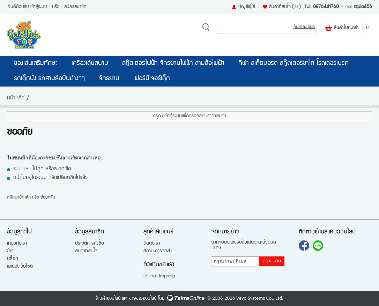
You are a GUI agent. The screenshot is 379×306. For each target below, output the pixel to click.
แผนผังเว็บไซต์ (20, 266)
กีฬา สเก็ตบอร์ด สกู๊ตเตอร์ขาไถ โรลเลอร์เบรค (293, 63)
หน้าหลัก (15, 98)
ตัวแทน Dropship (159, 276)
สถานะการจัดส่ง (157, 251)
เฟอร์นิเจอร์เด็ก (151, 79)
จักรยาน (109, 79)
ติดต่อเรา (151, 243)
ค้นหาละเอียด (304, 27)
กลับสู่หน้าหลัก (19, 198)
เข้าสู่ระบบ (38, 7)
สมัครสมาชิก (75, 7)
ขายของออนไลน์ (143, 299)
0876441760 (326, 7)
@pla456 (363, 7)
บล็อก (12, 259)
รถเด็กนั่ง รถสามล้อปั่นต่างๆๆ (49, 79)
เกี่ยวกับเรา (17, 243)
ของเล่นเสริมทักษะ (36, 63)
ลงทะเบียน (272, 261)
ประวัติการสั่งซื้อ (89, 243)
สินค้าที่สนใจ (285, 7)
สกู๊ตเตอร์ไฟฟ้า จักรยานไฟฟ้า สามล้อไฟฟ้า (173, 63)
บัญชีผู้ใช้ (246, 7)
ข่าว (10, 251)
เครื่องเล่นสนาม (90, 63)
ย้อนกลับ (47, 198)
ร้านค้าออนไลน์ (108, 299)
